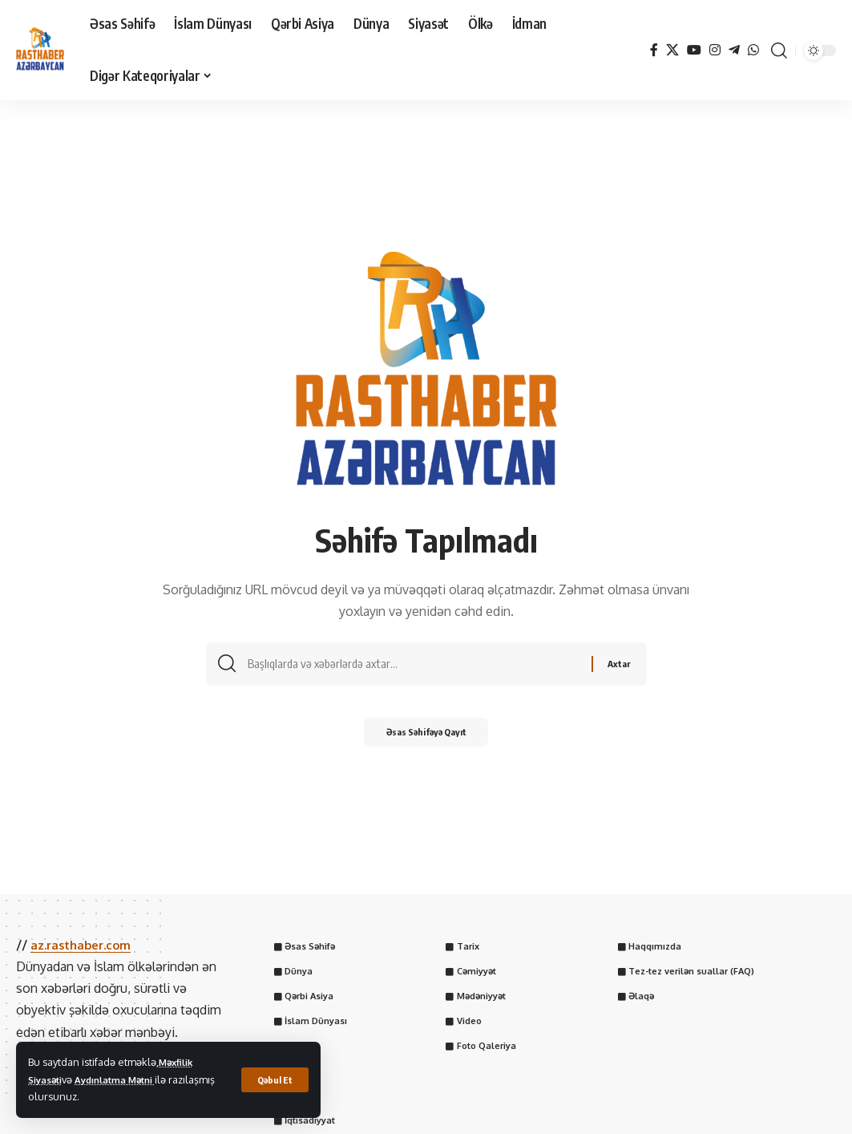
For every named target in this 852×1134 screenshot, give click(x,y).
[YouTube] (694, 50)
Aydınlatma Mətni (126, 1079)
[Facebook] (654, 50)
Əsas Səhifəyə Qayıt (426, 737)
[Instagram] (715, 50)
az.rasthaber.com (84, 945)
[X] (672, 50)
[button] (274, 1079)
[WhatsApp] (753, 50)
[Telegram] (734, 50)
